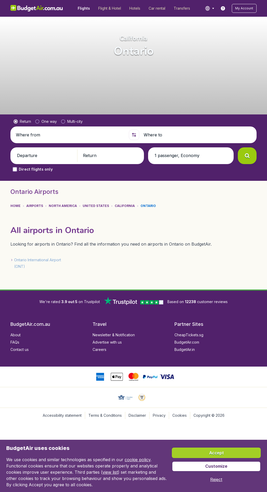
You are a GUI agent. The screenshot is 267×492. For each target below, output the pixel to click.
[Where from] (70, 135)
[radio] (22, 121)
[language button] (209, 8)
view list (110, 472)
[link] (223, 8)
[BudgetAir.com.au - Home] (36, 8)
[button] (244, 8)
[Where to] (198, 135)
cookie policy (137, 459)
